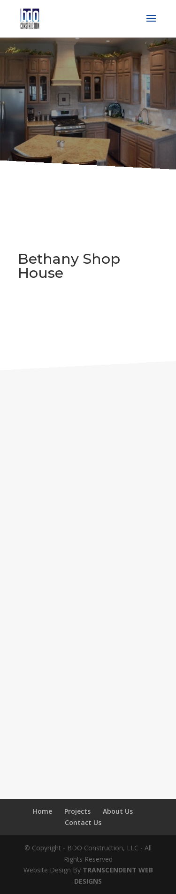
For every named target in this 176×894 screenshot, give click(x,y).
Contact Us (83, 822)
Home (42, 811)
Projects (77, 811)
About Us (118, 811)
